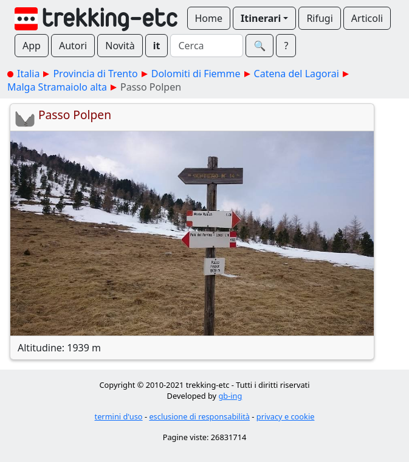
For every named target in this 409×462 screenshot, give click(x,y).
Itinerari (261, 18)
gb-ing (230, 395)
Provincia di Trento (95, 73)
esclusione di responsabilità (199, 416)
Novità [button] (120, 45)
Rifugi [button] (319, 18)
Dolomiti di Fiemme (196, 73)
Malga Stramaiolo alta (57, 87)
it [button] (156, 45)
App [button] (31, 45)
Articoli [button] (367, 18)
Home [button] (209, 18)
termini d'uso (119, 416)
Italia (28, 73)
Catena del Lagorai (296, 73)
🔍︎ (259, 45)
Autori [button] (73, 45)
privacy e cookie (285, 416)
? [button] (286, 45)
